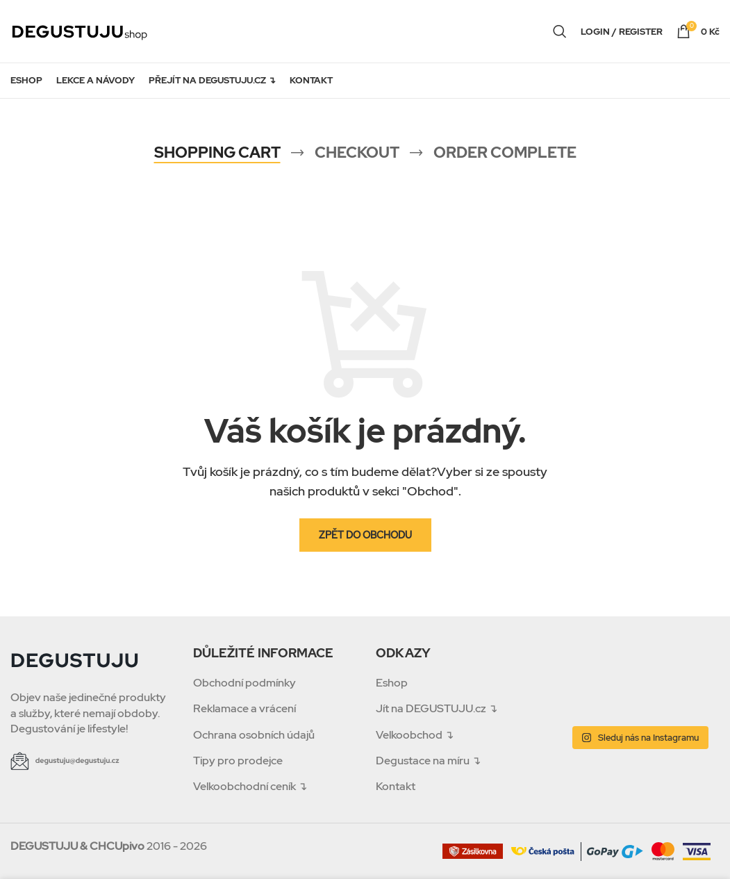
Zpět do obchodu (365, 535)
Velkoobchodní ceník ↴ (250, 786)
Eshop (392, 682)
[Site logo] (79, 30)
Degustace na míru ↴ (428, 760)
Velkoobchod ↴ (415, 735)
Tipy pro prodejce (238, 760)
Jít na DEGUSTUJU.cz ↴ (436, 708)
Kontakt (395, 786)
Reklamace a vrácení (244, 708)
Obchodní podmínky (244, 682)
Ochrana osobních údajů (254, 735)
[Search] (560, 31)
